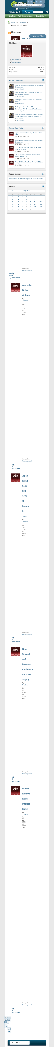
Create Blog (37, 36)
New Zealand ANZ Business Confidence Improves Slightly (27, 664)
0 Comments (16, 276)
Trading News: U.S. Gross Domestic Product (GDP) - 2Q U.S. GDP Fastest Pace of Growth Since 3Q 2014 (29, 116)
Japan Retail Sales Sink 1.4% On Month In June (25, 496)
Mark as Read (15, 62)
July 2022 (26, 191)
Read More (11, 274)
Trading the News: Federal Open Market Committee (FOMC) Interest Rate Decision (28, 108)
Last (9, 1030)
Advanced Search (40, 16)
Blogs (13, 22)
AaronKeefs (13, 179)
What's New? (15, 12)
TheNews (22, 22)
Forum (27, 12)
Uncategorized (27, 270)
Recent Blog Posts (16, 128)
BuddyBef (21, 179)
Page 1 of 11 (8, 1019)
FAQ (19, 16)
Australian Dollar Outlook (27, 290)
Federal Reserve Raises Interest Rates (26, 798)
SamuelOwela (38, 179)
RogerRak (28, 179)
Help (30, 2)
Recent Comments (16, 80)
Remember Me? (22, 9)
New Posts (12, 16)
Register (39, 2)
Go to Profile (15, 60)
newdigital (20, 89)
